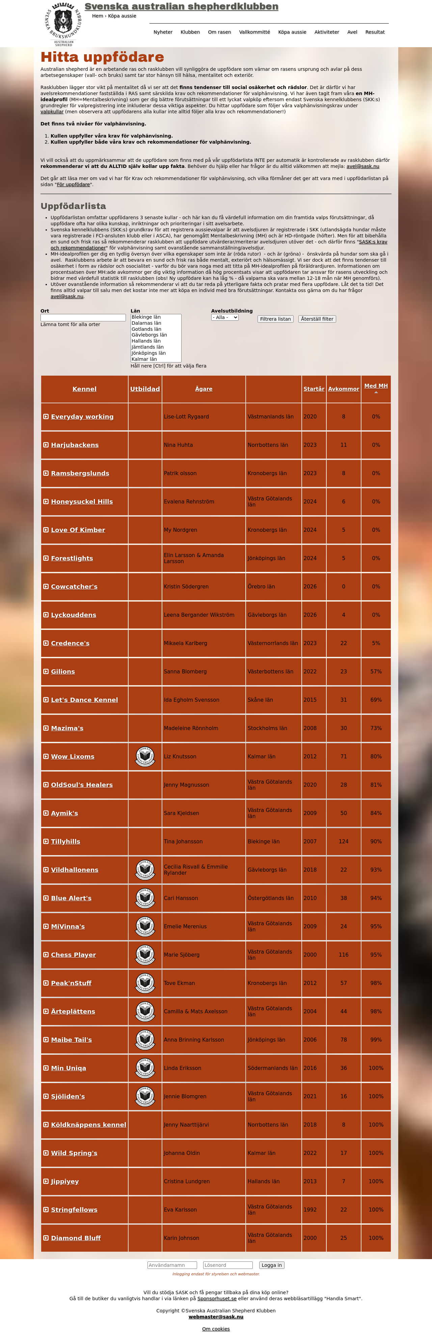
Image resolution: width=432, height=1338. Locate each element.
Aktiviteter (327, 32)
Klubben (190, 32)
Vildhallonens (75, 869)
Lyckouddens (73, 614)
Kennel (85, 388)
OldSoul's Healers (82, 784)
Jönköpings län (156, 353)
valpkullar (51, 111)
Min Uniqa (68, 1068)
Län (135, 311)
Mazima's (67, 728)
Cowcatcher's (74, 586)
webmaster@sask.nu (216, 1316)
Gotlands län (156, 329)
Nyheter (163, 32)
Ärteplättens (73, 1011)
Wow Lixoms (72, 756)
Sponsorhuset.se (217, 1298)
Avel (352, 32)
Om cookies (216, 1329)
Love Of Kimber (78, 529)
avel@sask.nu (363, 166)
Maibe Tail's (71, 1039)
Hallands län (156, 341)
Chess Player (73, 954)
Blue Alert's (71, 898)
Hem (97, 16)
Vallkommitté (254, 32)
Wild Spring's (74, 1153)
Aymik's (64, 813)
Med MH (376, 388)
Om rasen (219, 32)
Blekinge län (156, 317)
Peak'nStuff (71, 983)
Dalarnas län (156, 323)
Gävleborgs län (156, 335)
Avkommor (343, 389)
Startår (313, 389)
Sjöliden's (68, 1096)
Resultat (375, 32)
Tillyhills (65, 841)
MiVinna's (68, 926)
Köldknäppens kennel (88, 1124)
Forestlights (72, 558)
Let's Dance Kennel (84, 699)
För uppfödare (73, 184)
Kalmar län (156, 359)
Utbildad (145, 388)
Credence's (70, 643)
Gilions (63, 671)
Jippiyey (65, 1181)
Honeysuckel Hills (82, 501)
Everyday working (82, 416)
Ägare (203, 389)
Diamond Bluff (76, 1238)
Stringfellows (74, 1209)
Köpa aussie (292, 32)
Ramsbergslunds (80, 473)
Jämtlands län (156, 347)
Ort (44, 311)
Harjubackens (75, 444)
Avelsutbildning (232, 311)
